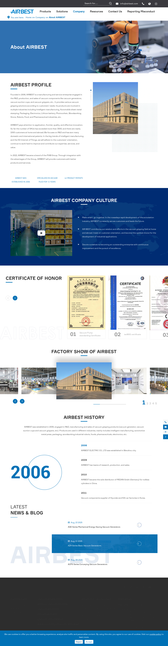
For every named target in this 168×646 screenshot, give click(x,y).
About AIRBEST (57, 17)
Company (79, 11)
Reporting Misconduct (141, 11)
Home (29, 17)
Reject (79, 642)
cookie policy (155, 634)
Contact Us (115, 11)
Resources (96, 11)
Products (45, 11)
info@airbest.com (129, 3)
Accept (89, 642)
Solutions (62, 11)
